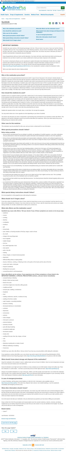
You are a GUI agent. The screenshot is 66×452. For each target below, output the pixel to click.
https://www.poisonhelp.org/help (9, 383)
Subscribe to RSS (28, 445)
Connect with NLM (39, 445)
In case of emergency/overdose (44, 34)
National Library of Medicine (9, 2)
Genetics (27, 14)
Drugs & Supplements (16, 14)
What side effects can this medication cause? (48, 28)
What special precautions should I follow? (14, 35)
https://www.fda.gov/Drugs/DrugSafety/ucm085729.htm (16, 66)
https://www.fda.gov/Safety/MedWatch (36, 356)
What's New (49, 10)
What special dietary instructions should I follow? (16, 38)
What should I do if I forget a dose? (12, 40)
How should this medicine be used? (12, 31)
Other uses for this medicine (10, 33)
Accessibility (16, 448)
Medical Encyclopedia (47, 14)
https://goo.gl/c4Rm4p (27, 375)
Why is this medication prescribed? (12, 28)
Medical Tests (35, 14)
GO (63, 7)
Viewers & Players (30, 448)
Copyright (11, 448)
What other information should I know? (46, 37)
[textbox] (49, 7)
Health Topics (5, 14)
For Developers (61, 448)
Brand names (39, 39)
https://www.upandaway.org (52, 368)
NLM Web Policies (5, 448)
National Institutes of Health (56, 450)
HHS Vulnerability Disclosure (39, 448)
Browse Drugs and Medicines (9, 418)
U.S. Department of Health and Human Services (41, 450)
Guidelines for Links (22, 448)
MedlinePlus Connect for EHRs (52, 448)
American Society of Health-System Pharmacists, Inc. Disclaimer (33, 437)
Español (63, 14)
